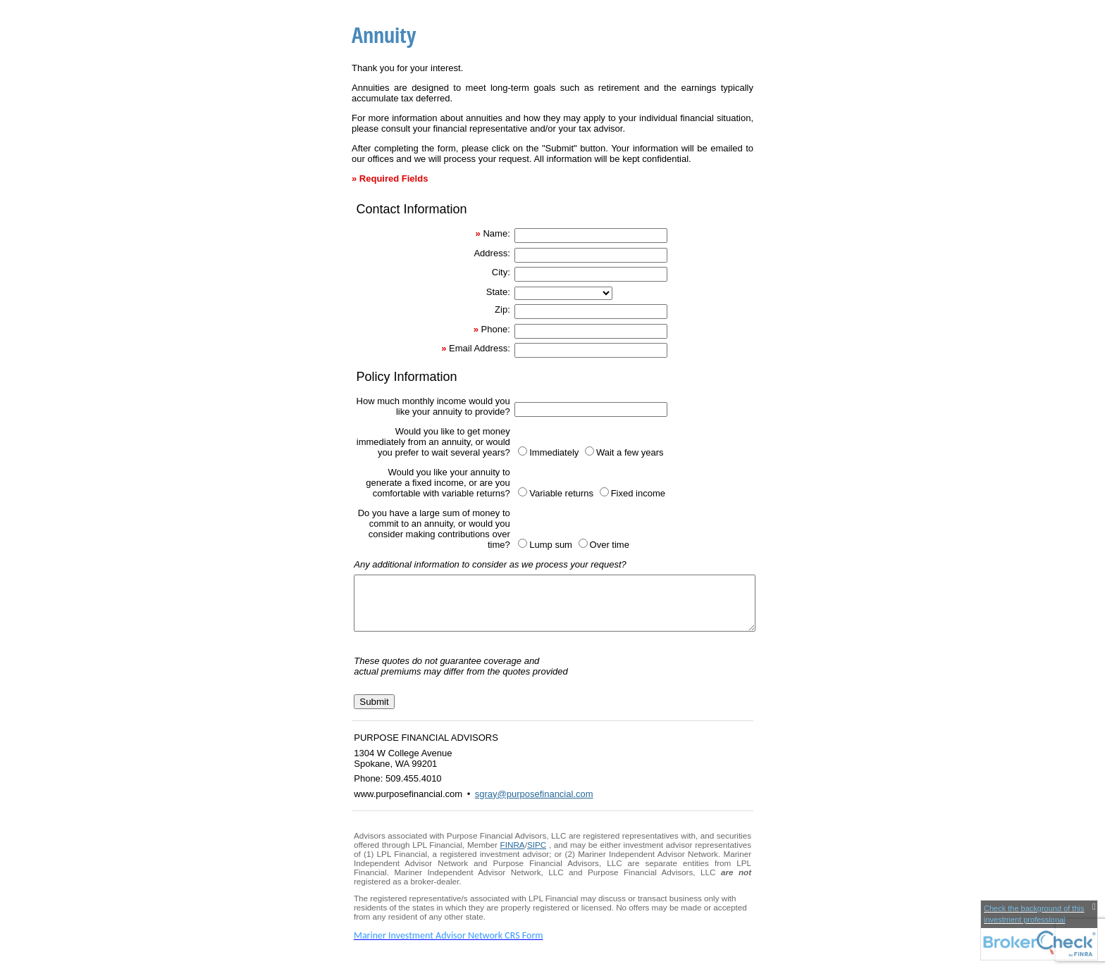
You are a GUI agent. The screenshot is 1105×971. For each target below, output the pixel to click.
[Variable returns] (522, 491)
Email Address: (479, 348)
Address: (492, 253)
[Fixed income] (604, 491)
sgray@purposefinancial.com (534, 804)
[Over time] (583, 543)
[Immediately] (522, 451)
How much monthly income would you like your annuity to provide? (433, 406)
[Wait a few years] (589, 451)
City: (501, 272)
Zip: (502, 309)
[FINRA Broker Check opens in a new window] (1039, 930)
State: (498, 292)
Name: (496, 233)
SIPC (536, 855)
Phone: (495, 329)
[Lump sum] (522, 543)
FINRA (512, 855)
